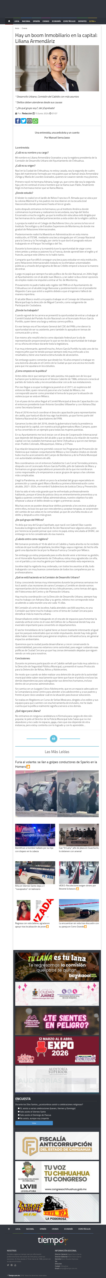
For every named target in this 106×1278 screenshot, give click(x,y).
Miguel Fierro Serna (68, 1254)
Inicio (17, 28)
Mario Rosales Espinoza (66, 1259)
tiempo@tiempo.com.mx (66, 1268)
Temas (9, 27)
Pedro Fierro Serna (68, 1256)
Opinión (36, 21)
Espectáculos (69, 21)
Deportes (82, 21)
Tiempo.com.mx (14, 1275)
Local (16, 21)
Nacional (26, 21)
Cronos (46, 21)
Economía (56, 21)
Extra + (92, 21)
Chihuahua (61, 1266)
